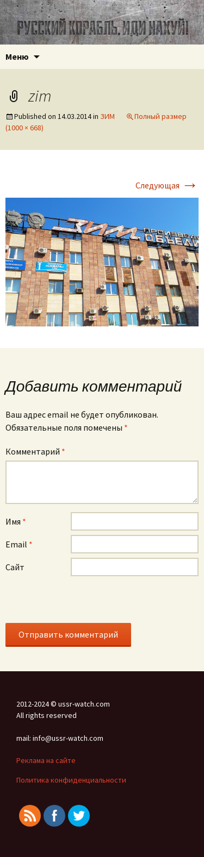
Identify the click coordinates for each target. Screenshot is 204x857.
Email (19, 544)
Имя (15, 521)
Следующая (167, 185)
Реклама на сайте (46, 760)
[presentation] (88, 602)
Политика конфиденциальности (71, 780)
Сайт (14, 567)
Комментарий (35, 451)
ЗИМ (107, 116)
